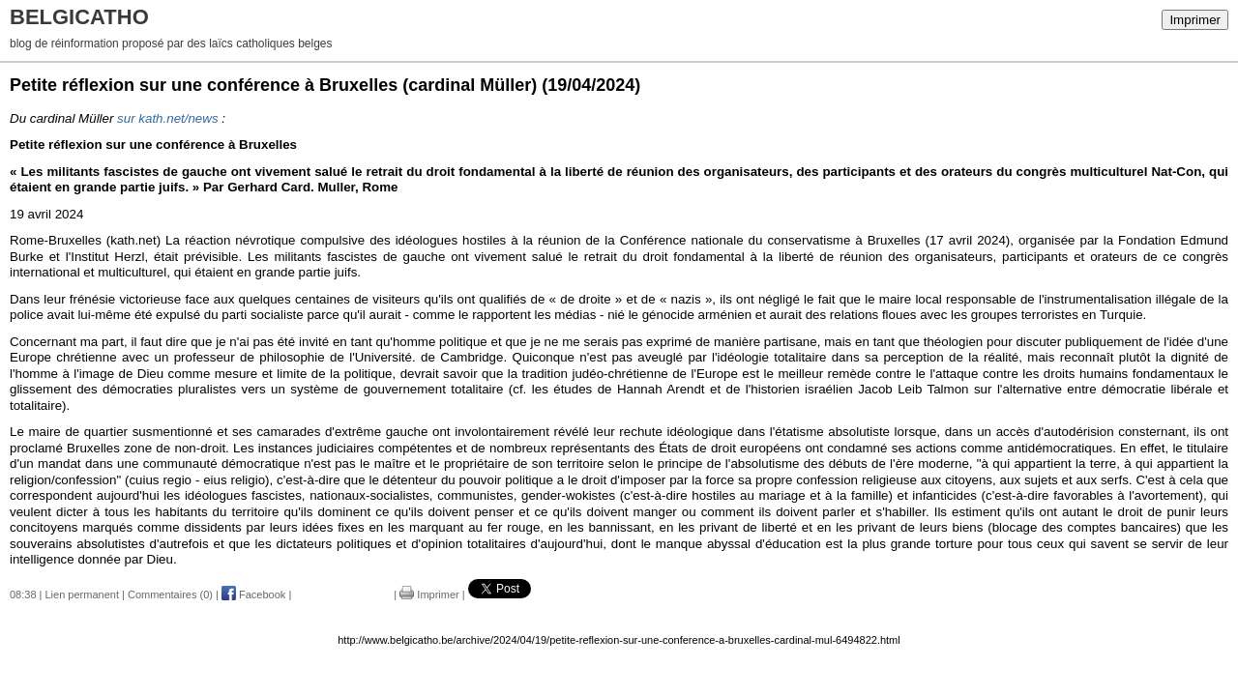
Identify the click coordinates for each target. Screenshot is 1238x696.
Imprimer (1195, 20)
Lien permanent (82, 594)
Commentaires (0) (170, 594)
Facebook (253, 594)
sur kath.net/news (167, 118)
